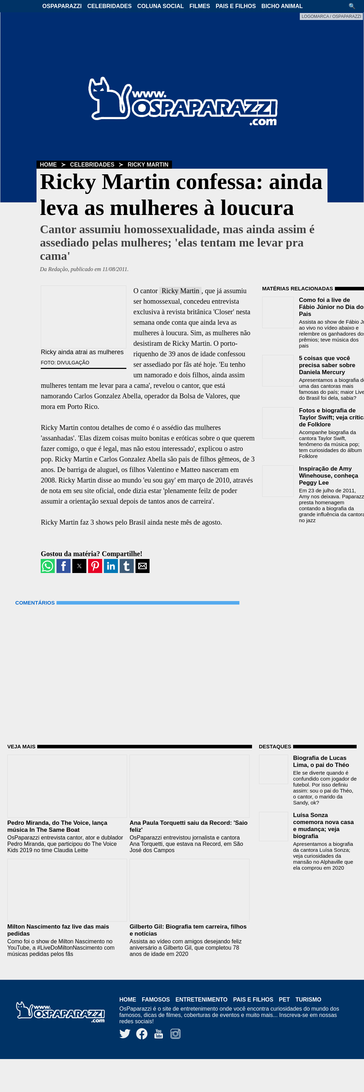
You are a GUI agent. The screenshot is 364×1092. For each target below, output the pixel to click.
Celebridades (109, 6)
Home (48, 165)
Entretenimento (201, 1000)
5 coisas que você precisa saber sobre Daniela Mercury (327, 365)
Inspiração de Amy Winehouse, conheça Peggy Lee (328, 475)
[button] (354, 6)
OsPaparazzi (62, 6)
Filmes (200, 6)
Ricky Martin (148, 165)
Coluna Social (160, 6)
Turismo (309, 1000)
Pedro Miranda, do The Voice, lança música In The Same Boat (57, 826)
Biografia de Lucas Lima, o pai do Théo (321, 761)
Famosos (156, 1000)
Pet (284, 1000)
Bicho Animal (282, 6)
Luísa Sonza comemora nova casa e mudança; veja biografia (323, 826)
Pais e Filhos (236, 6)
